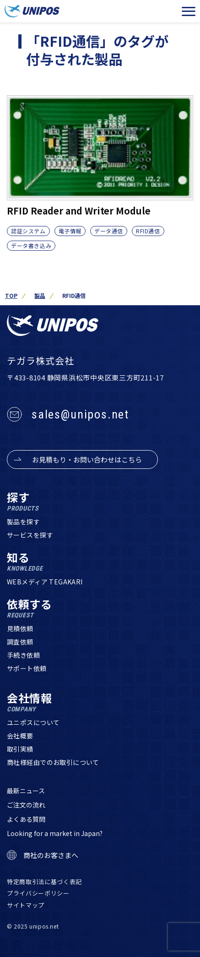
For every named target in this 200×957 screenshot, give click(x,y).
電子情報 (70, 231)
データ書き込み (31, 245)
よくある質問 (26, 819)
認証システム (28, 231)
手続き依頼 (23, 655)
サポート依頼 (27, 668)
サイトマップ (25, 905)
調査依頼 (20, 641)
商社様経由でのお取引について (53, 762)
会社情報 (29, 702)
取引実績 (20, 749)
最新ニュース (26, 790)
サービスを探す (30, 535)
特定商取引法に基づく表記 (44, 881)
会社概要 (20, 735)
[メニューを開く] (188, 11)
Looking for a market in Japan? (55, 833)
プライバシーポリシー (38, 893)
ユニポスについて (33, 722)
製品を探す (23, 521)
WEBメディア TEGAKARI (45, 581)
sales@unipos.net (80, 414)
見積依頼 (20, 628)
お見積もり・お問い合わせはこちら (87, 459)
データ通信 (108, 231)
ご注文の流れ (26, 804)
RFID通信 (148, 231)
